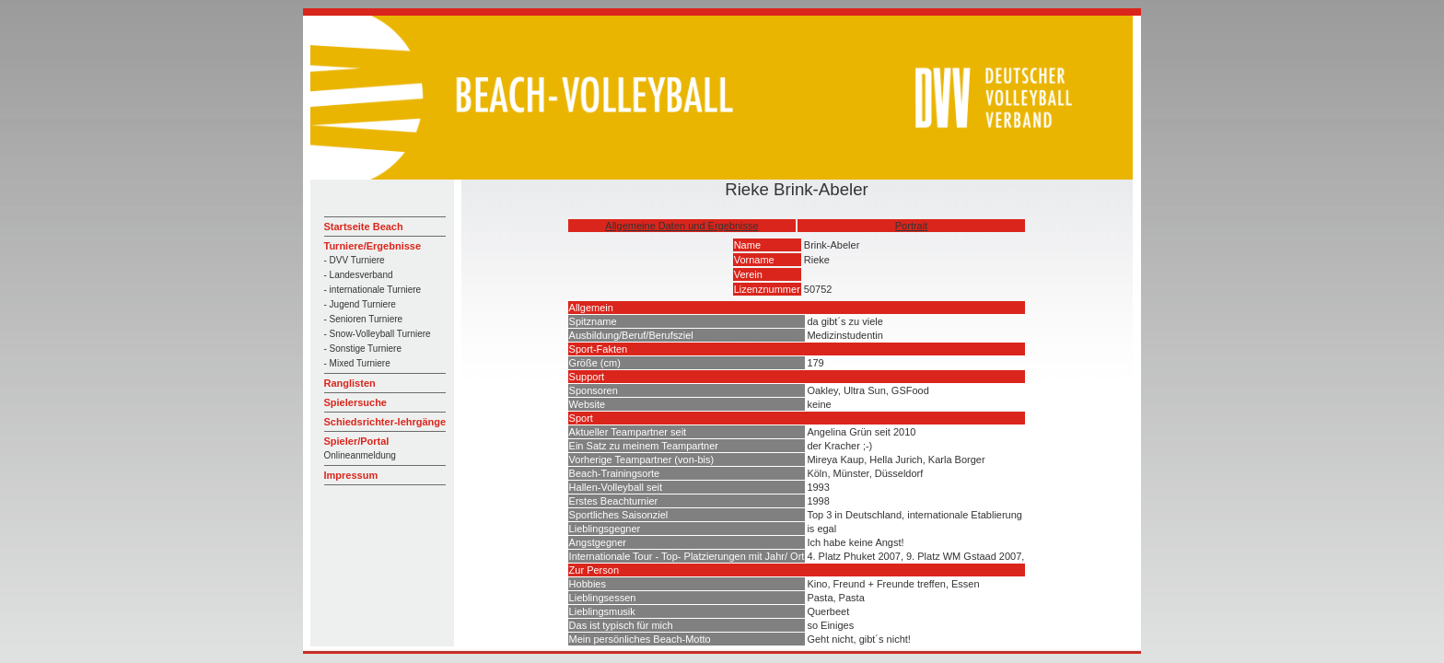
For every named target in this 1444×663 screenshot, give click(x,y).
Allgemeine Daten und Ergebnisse (681, 225)
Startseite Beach (363, 226)
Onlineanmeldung (360, 455)
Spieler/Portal (357, 441)
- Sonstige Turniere (363, 348)
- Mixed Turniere (357, 363)
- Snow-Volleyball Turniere (377, 334)
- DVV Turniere (354, 260)
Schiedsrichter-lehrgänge (385, 421)
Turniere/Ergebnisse (373, 245)
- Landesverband (358, 275)
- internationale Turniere (373, 290)
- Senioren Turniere (363, 319)
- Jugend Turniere (360, 304)
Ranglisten (350, 383)
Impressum (351, 475)
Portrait (911, 225)
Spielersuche (355, 402)
